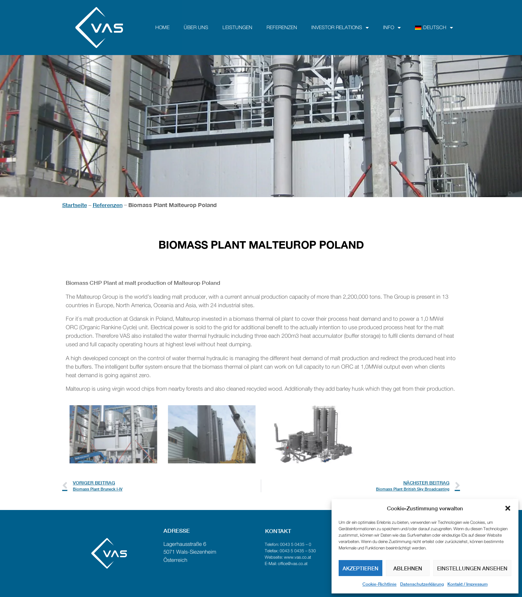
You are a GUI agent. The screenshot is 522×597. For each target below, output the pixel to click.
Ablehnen (407, 568)
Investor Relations (340, 28)
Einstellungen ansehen (472, 568)
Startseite (74, 204)
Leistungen (237, 27)
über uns (196, 27)
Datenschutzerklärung (422, 584)
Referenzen (282, 27)
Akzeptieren (360, 568)
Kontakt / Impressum (467, 584)
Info (392, 28)
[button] (507, 508)
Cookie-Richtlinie (379, 584)
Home (162, 27)
